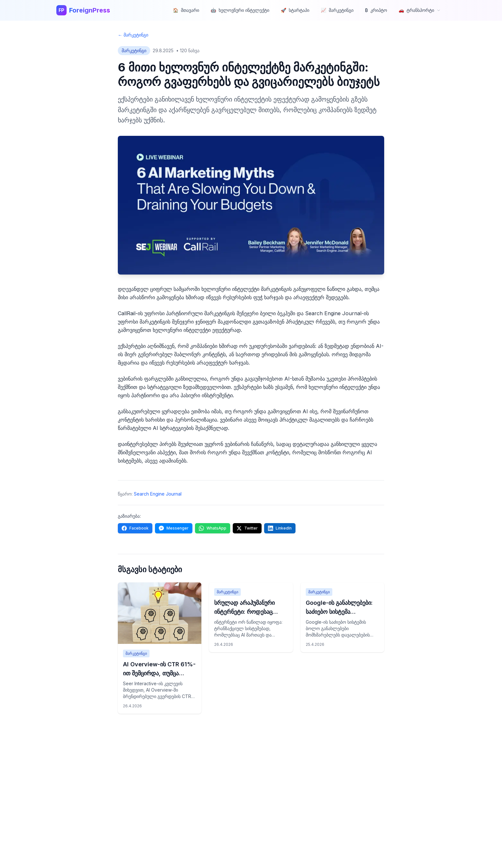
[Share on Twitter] (247, 528)
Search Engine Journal (158, 494)
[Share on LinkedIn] (280, 528)
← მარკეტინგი (133, 34)
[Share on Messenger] (173, 528)
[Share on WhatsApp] (212, 528)
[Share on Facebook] (135, 528)
